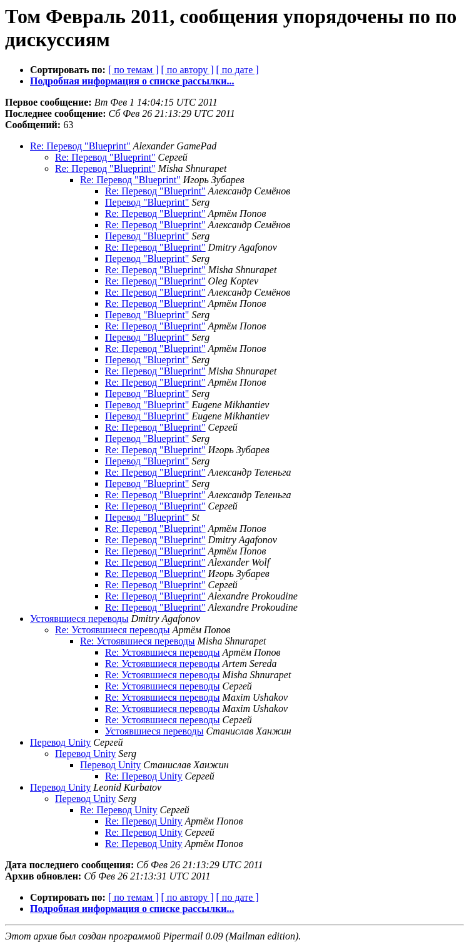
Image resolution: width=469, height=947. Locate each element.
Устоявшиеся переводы (79, 618)
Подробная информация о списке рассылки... (132, 81)
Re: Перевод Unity (144, 776)
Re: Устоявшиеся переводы (112, 629)
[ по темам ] (133, 69)
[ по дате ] (237, 69)
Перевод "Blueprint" (147, 202)
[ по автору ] (187, 69)
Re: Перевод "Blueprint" (80, 146)
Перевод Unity (60, 742)
